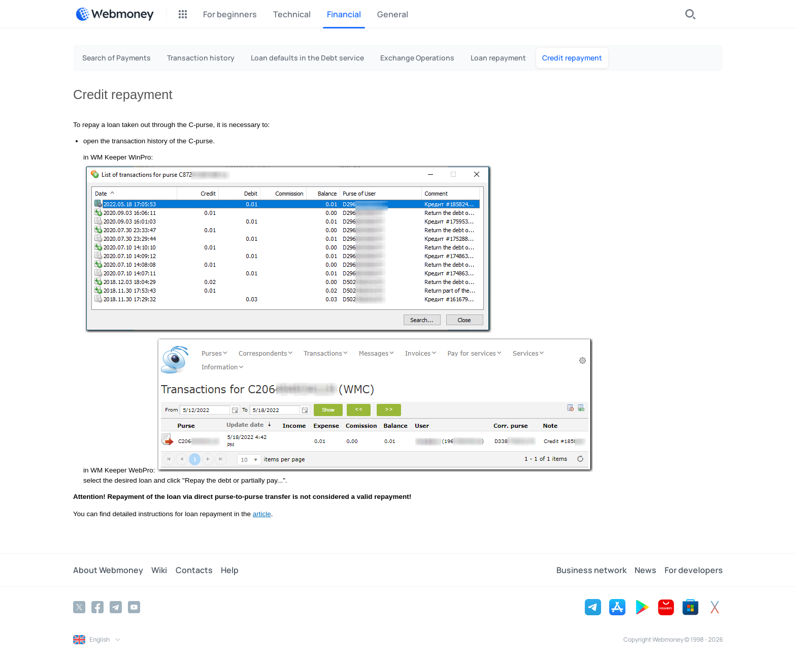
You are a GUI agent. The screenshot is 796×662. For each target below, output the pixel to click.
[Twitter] (79, 607)
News (645, 570)
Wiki (159, 570)
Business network (591, 570)
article (262, 514)
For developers (694, 570)
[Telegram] (116, 607)
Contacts (193, 570)
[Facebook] (97, 607)
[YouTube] (134, 607)
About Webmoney (108, 570)
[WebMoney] (115, 14)
